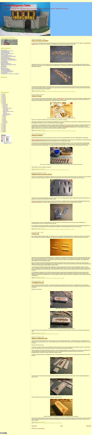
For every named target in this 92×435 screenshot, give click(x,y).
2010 (3, 131)
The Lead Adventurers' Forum (6, 71)
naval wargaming (62, 169)
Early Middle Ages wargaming (57, 91)
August (4, 115)
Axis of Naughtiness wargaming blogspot (8, 56)
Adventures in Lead (4, 68)
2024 (3, 96)
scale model (58, 278)
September (5, 107)
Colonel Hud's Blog (4, 62)
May (4, 118)
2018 (3, 103)
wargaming (73, 91)
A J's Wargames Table (17, 5)
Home (61, 425)
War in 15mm (3, 67)
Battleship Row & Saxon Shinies (42, 174)
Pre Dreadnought (62, 229)
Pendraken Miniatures (5, 51)
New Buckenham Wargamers (6, 58)
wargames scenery (69, 130)
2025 (3, 95)
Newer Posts (34, 425)
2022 (3, 98)
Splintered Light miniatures (67, 91)
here (66, 119)
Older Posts (88, 425)
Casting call (35, 234)
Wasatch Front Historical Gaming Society (8, 64)
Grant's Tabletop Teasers (5, 52)
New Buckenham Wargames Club (7, 50)
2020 (3, 100)
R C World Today (4, 60)
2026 (3, 94)
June (4, 117)
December (5, 104)
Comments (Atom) (40, 428)
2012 (3, 129)
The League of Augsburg (5, 70)
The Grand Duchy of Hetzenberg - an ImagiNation (10, 73)
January (4, 122)
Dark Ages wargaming (42, 91)
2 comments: (43, 228)
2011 (3, 130)
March (4, 120)
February (4, 121)
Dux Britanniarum (49, 91)
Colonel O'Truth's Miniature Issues (7, 53)
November (5, 105)
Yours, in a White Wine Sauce (6, 55)
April (4, 119)
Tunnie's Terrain (37, 96)
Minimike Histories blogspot (6, 63)
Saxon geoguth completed (40, 40)
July (4, 116)
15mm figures (36, 91)
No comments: (42, 90)
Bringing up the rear (4, 54)
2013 (3, 128)
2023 (3, 97)
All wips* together (37, 135)
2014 (3, 127)
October (4, 106)
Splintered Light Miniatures (37, 139)
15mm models (41, 169)
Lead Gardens (3, 65)
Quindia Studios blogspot (5, 69)
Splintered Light (68, 126)
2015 (3, 126)
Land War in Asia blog (5, 57)
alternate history (41, 278)
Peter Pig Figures (4, 72)
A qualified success (38, 282)
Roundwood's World (4, 61)
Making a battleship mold (39, 338)
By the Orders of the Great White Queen (8, 59)
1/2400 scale (36, 169)
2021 (3, 99)
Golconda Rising (4, 66)
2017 (3, 123)
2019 (3, 101)
